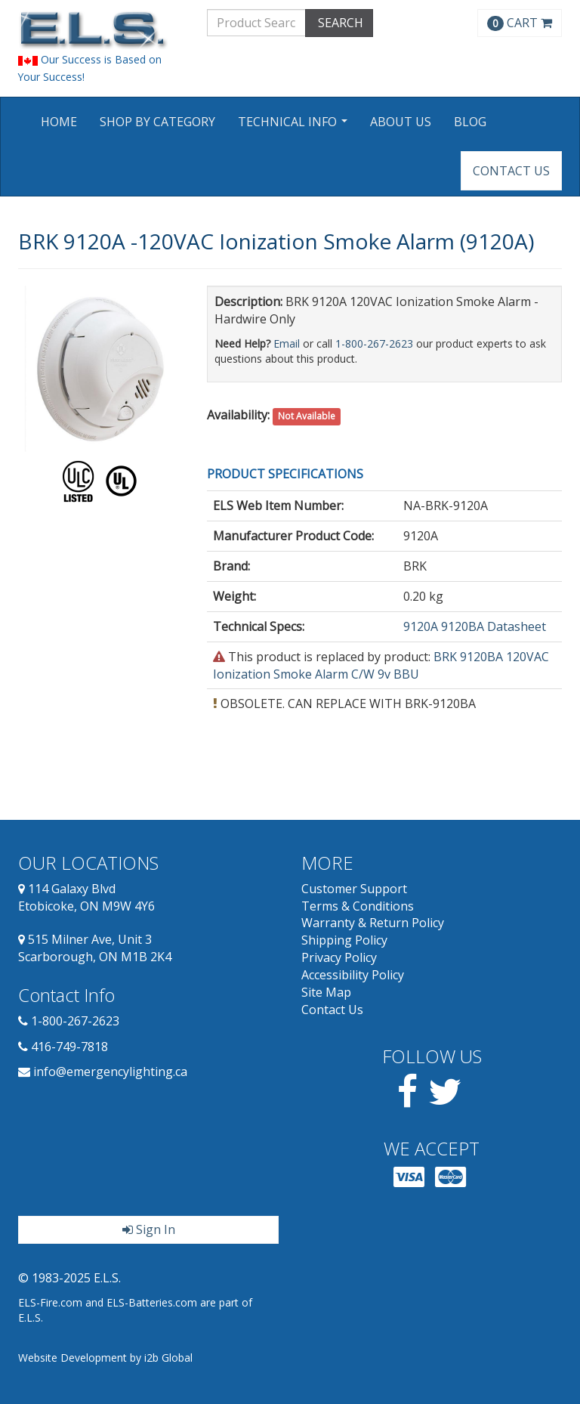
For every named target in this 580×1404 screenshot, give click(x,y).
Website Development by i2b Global (105, 1357)
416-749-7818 (69, 1046)
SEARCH (339, 22)
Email (286, 343)
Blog (470, 121)
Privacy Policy (339, 957)
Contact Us (511, 170)
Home (59, 121)
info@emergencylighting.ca (110, 1071)
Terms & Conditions (357, 906)
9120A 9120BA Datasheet (474, 626)
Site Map (326, 992)
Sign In (148, 1229)
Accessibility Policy (352, 974)
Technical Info (294, 126)
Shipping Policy (344, 940)
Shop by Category (157, 121)
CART (519, 22)
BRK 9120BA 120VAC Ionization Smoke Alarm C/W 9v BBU (381, 665)
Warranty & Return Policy (372, 922)
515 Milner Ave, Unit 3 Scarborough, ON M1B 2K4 (94, 948)
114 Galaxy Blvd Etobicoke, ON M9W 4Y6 (86, 897)
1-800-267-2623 (374, 343)
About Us (400, 121)
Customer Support (354, 888)
